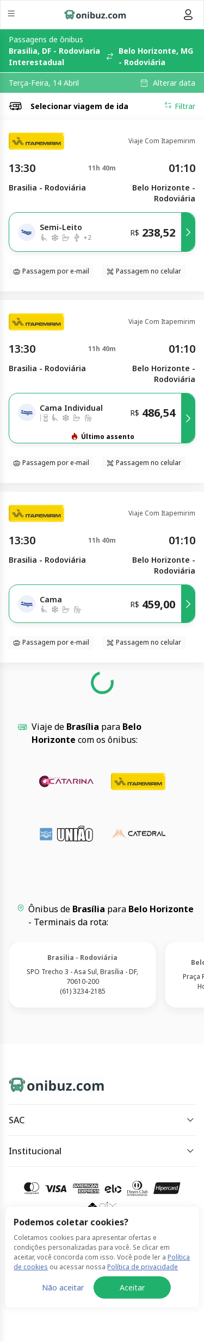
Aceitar (132, 1287)
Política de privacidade (142, 1266)
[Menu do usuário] (188, 14)
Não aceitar (63, 1287)
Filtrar (179, 105)
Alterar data (174, 83)
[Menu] (12, 15)
